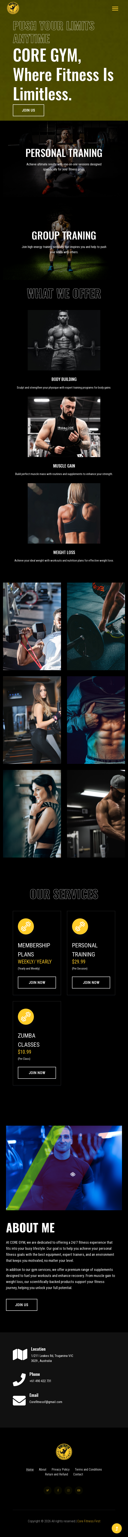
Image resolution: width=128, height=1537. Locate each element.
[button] (115, 7)
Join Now (37, 982)
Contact (78, 1482)
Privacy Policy (61, 1477)
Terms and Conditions (88, 1477)
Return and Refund (56, 1482)
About (42, 1477)
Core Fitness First (88, 1521)
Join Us (28, 110)
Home (30, 1477)
